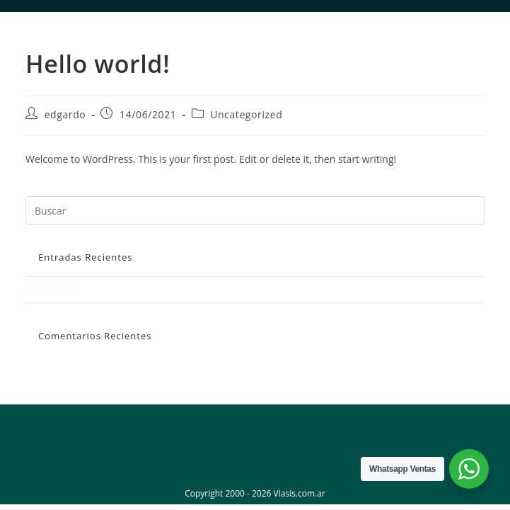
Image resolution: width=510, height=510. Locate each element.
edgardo (65, 114)
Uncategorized (246, 114)
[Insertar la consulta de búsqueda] (255, 210)
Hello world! (51, 289)
